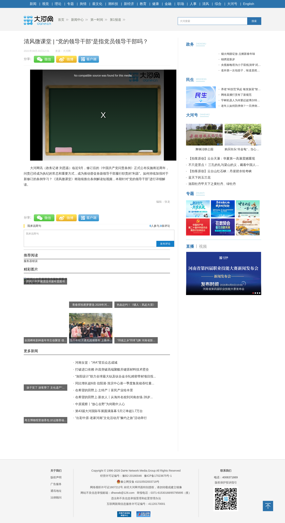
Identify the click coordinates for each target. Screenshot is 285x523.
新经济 (129, 4)
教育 (143, 4)
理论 (58, 4)
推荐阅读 (31, 255)
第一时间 (96, 19)
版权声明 (56, 477)
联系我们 (225, 470)
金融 (168, 4)
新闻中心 (77, 19)
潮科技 (113, 4)
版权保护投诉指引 (226, 482)
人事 (193, 4)
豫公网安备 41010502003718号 (138, 482)
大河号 (232, 4)
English (248, 4)
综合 (218, 4)
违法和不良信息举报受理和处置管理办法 (136, 498)
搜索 (254, 21)
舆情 (83, 4)
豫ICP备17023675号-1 (158, 475)
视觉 (45, 4)
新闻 (33, 4)
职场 (180, 4)
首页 (61, 19)
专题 (70, 4)
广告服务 (56, 484)
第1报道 (115, 19)
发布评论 (165, 243)
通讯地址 (56, 490)
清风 (205, 4)
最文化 (97, 4)
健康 (155, 4)
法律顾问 (56, 497)
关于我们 (56, 470)
